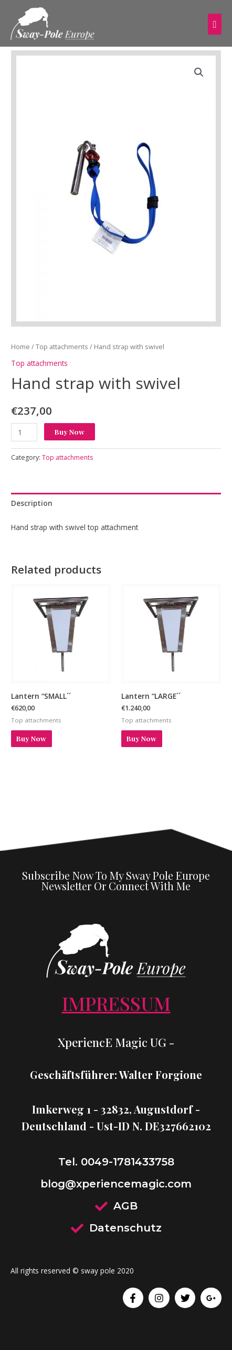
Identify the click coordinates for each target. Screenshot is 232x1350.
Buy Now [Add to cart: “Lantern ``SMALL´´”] (31, 738)
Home (20, 346)
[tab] (116, 503)
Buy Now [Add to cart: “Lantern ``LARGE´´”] (141, 738)
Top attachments (62, 346)
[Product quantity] (24, 432)
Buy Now (70, 431)
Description (31, 503)
